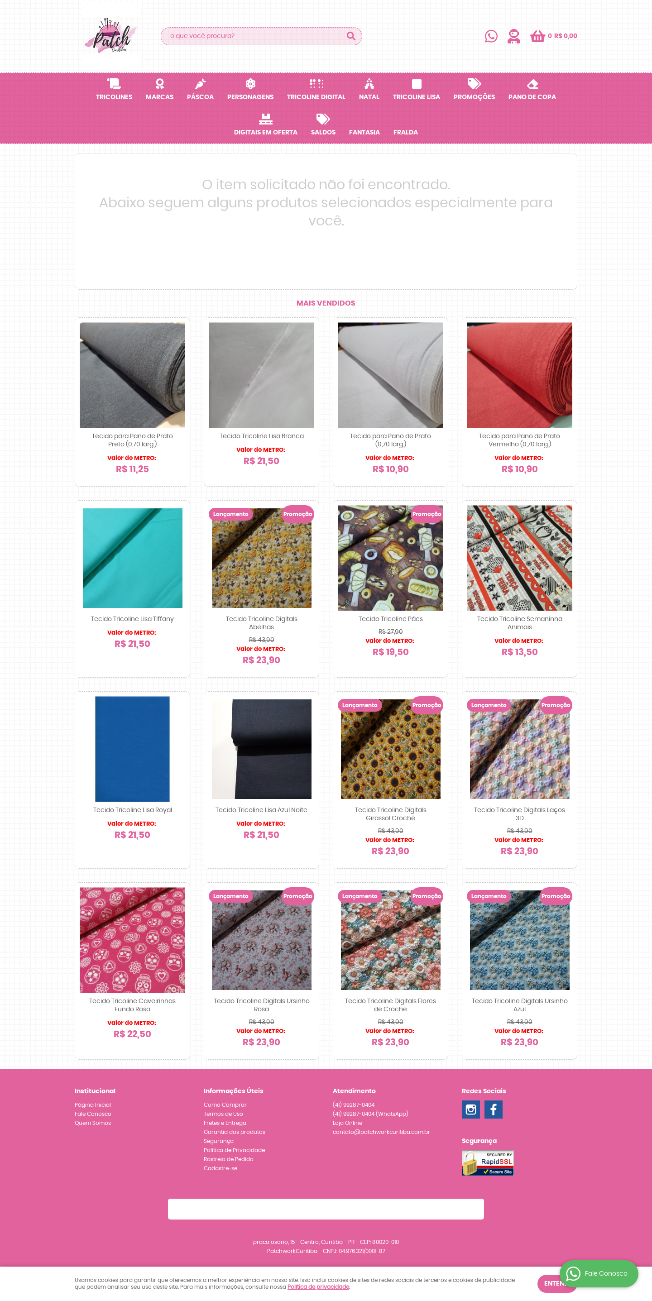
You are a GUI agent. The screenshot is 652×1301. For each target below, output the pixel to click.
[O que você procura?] (351, 36)
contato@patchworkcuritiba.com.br (381, 1132)
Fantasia (364, 132)
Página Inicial (93, 1105)
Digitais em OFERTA (265, 132)
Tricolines (114, 97)
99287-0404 (353, 1105)
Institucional (95, 1091)
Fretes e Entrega (225, 1123)
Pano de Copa (532, 97)
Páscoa (200, 97)
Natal (369, 97)
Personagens (250, 97)
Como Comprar (225, 1105)
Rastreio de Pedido (229, 1159)
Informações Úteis (234, 1091)
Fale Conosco (93, 1114)
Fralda (405, 132)
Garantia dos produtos (234, 1132)
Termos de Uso (223, 1114)
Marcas (159, 97)
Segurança (219, 1141)
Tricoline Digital (316, 97)
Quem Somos (93, 1123)
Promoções (474, 97)
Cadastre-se (220, 1168)
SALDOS (323, 132)
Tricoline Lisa (416, 97)
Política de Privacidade (234, 1150)
